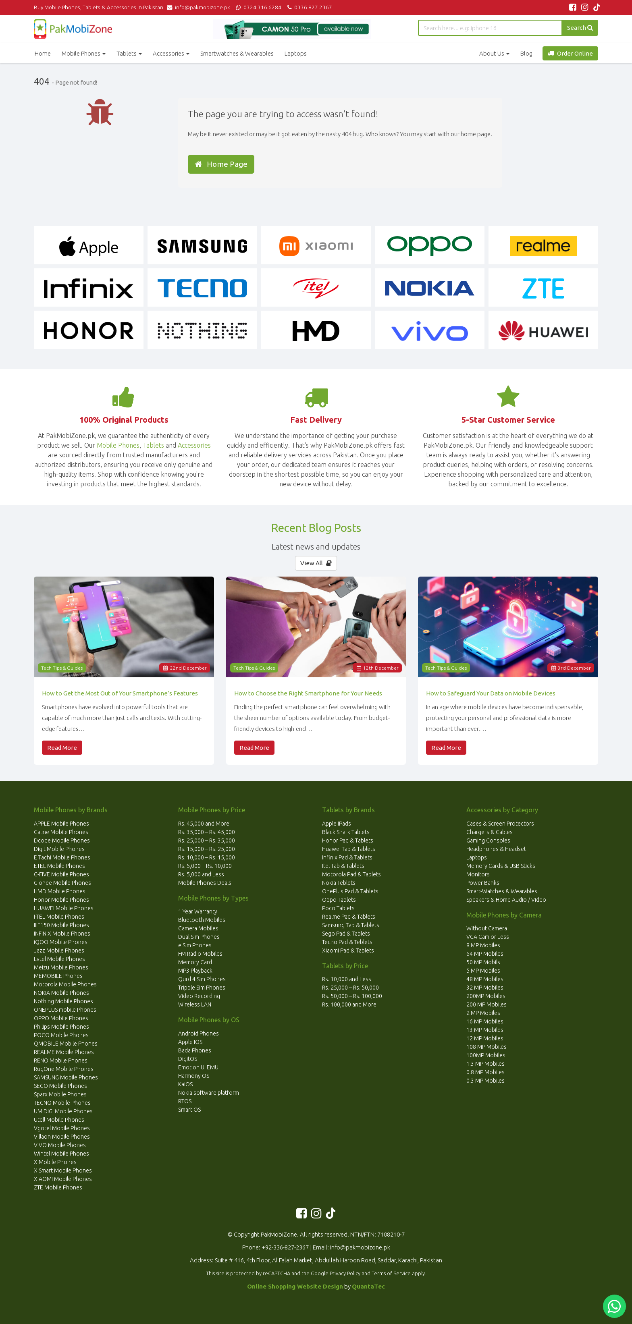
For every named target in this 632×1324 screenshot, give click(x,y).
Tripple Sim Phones (201, 987)
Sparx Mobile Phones (60, 1094)
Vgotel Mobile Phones (62, 1128)
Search (580, 27)
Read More (62, 747)
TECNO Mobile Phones (62, 1103)
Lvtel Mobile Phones (59, 959)
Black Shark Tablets (346, 832)
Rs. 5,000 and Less (201, 874)
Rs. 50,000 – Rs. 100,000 (352, 996)
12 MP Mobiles (484, 1038)
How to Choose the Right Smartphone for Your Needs (308, 693)
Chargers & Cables (489, 832)
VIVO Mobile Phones (60, 1145)
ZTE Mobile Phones (58, 1187)
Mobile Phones (84, 53)
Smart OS (189, 1109)
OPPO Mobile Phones (61, 1018)
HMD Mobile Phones (59, 891)
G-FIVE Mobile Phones (61, 874)
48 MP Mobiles (484, 979)
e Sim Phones (195, 945)
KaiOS (185, 1084)
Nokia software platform (208, 1092)
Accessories (171, 53)
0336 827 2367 (308, 7)
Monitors (478, 874)
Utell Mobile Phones (59, 1119)
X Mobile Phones (55, 1162)
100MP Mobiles (485, 1055)
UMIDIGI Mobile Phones (63, 1111)
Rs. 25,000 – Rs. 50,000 (350, 987)
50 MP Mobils (483, 962)
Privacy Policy (345, 1273)
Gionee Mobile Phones (62, 883)
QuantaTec (368, 1286)
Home (43, 53)
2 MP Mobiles (483, 1013)
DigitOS (187, 1059)
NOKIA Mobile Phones (61, 993)
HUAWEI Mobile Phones (64, 908)
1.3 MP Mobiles (485, 1063)
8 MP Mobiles (483, 945)
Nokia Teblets (339, 883)
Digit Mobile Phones (59, 849)
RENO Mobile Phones (60, 1060)
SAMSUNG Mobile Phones (66, 1077)
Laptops (296, 53)
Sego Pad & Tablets (346, 933)
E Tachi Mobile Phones (62, 857)
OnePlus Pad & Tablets (350, 891)
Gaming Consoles (488, 840)
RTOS (184, 1101)
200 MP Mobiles (486, 1004)
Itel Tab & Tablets (343, 866)
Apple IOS (190, 1042)
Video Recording (199, 996)
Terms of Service (391, 1273)
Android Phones (198, 1033)
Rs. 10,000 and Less (346, 979)
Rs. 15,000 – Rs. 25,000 (206, 849)
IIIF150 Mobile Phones (61, 925)
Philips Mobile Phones (61, 1026)
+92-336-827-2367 (285, 1247)
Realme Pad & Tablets (348, 916)
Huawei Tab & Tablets (348, 849)
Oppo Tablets (339, 900)
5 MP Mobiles (483, 970)
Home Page (221, 164)
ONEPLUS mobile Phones (65, 1009)
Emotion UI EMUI (199, 1067)
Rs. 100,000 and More (349, 1004)
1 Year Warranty (197, 911)
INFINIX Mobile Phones (62, 933)
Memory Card (195, 962)
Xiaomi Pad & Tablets (348, 950)
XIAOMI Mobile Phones (63, 1179)
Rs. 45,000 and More (203, 823)
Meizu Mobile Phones (61, 967)
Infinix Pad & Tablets (347, 857)
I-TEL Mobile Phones (59, 916)
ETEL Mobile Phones (59, 866)
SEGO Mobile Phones (60, 1086)
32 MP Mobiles (484, 987)
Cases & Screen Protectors (500, 823)
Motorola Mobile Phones (65, 984)
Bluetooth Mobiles (201, 920)
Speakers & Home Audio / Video (506, 900)
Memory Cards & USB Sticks (500, 866)
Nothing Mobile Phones (63, 1001)
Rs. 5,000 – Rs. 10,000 (205, 866)
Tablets (129, 53)
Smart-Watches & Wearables (501, 891)
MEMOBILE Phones (58, 976)
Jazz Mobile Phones (59, 950)
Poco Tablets (338, 908)
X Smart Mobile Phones (63, 1170)
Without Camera (486, 928)
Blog (526, 53)
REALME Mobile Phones (64, 1052)
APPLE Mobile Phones (61, 823)
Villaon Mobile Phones (62, 1136)
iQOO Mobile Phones (60, 942)
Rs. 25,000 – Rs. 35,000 (206, 840)
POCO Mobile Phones (61, 1035)
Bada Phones (194, 1050)
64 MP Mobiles (484, 953)
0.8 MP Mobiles (485, 1072)
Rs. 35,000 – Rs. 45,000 (206, 832)
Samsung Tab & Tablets (350, 925)
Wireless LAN (194, 1004)
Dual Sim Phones (199, 937)
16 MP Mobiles (484, 1021)
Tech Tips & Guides (62, 667)
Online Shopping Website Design (295, 1286)
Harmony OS (193, 1076)
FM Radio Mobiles (200, 953)
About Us (494, 53)
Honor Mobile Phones (61, 900)
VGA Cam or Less (487, 937)
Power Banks (482, 883)
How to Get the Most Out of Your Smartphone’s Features (120, 693)
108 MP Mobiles (486, 1047)
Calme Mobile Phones (61, 832)
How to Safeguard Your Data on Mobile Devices (490, 693)
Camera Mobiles (198, 928)
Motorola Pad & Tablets (351, 874)
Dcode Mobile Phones (62, 840)
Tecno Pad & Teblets (347, 942)
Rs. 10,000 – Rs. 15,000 (206, 857)
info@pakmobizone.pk (200, 7)
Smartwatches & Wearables (237, 53)
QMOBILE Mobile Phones (66, 1043)
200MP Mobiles (485, 996)
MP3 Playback (195, 970)
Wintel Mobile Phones (61, 1153)
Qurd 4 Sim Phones (202, 979)
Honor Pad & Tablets (347, 840)
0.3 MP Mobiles (485, 1080)
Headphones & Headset (496, 849)
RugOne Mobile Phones (64, 1069)
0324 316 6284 (258, 7)
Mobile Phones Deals (204, 883)
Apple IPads (336, 823)
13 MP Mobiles (484, 1030)
